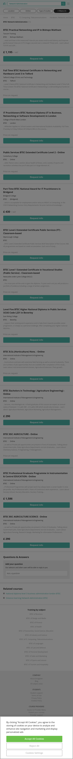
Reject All (34, 745)
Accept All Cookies (34, 738)
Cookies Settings (34, 752)
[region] (36, 737)
